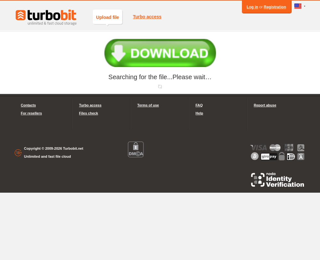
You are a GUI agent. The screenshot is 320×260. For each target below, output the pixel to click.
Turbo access (147, 16)
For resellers (31, 113)
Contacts (28, 105)
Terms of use (148, 105)
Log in (252, 7)
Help (199, 113)
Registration (275, 7)
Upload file (107, 19)
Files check (88, 113)
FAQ (199, 105)
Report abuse (265, 105)
